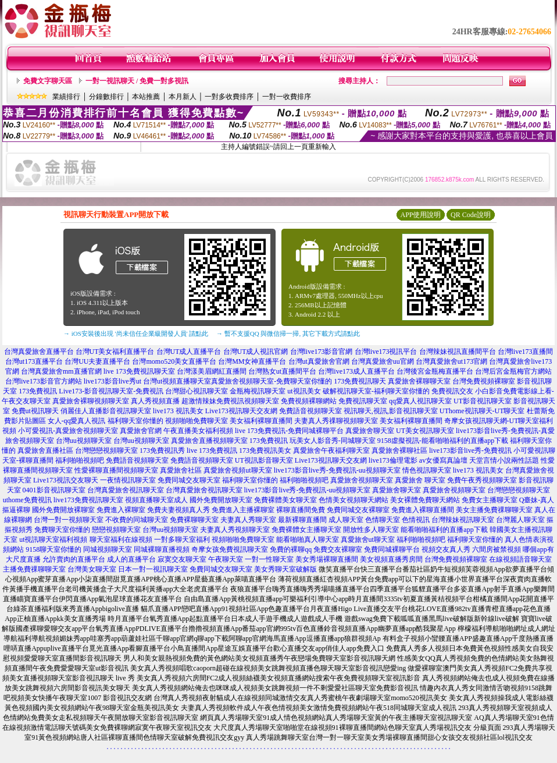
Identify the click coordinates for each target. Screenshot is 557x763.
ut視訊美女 (303, 391)
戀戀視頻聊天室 (116, 530)
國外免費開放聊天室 (221, 500)
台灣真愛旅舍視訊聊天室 (125, 490)
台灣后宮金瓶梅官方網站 (513, 371)
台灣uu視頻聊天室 (84, 440)
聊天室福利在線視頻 (121, 539)
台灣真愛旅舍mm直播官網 (61, 371)
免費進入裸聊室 (121, 510)
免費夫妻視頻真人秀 (178, 510)
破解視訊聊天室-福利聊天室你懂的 (376, 391)
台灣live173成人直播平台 (356, 371)
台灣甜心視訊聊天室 (196, 391)
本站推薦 (146, 97)
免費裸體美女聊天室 (285, 500)
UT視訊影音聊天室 (264, 460)
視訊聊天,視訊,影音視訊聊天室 (391, 411)
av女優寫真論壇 (443, 460)
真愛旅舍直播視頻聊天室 (209, 440)
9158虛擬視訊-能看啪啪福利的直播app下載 (442, 440)
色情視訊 (416, 520)
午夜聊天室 (225, 559)
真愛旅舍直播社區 (45, 450)
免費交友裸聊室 (337, 549)
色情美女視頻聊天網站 (353, 500)
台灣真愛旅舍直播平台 (39, 351)
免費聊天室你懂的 (62, 530)
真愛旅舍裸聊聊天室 (419, 381)
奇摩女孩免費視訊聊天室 (229, 549)
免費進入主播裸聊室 (243, 510)
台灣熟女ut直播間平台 (282, 371)
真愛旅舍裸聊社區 (399, 450)
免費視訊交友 (452, 391)
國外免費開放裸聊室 (63, 510)
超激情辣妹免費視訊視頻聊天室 (230, 401)
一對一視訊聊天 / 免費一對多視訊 (136, 81)
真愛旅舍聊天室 (369, 431)
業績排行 (66, 97)
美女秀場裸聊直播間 (326, 559)
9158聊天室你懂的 (53, 549)
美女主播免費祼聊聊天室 (494, 510)
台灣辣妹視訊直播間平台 (457, 351)
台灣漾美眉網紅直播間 (212, 371)
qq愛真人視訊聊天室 (420, 401)
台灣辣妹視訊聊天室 (462, 520)
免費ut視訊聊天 (35, 411)
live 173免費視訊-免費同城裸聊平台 (289, 431)
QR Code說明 (471, 215)
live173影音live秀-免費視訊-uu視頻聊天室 (337, 470)
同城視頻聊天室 (107, 549)
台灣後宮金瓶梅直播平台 (435, 371)
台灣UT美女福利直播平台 (115, 351)
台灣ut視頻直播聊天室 (177, 381)
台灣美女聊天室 (91, 569)
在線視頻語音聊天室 (520, 559)
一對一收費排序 (286, 97)
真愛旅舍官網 (141, 431)
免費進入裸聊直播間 (422, 510)
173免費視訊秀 (162, 450)
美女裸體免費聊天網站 (425, 500)
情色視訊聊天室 (426, 470)
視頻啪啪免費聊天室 (196, 421)
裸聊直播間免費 (300, 510)
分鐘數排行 (106, 97)
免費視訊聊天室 (362, 401)
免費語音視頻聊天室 (310, 411)
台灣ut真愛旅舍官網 (318, 361)
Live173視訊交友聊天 (65, 480)
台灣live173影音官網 (321, 351)
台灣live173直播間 (526, 351)
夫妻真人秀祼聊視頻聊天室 (336, 421)
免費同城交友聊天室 (189, 480)
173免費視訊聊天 (360, 381)
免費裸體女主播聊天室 (306, 530)
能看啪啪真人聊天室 (307, 539)
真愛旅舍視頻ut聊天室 (237, 470)
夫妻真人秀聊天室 (248, 520)
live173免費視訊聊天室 (88, 500)
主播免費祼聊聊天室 (34, 569)
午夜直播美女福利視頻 (198, 431)
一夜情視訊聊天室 (128, 480)
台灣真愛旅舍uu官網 (382, 361)
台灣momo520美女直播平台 (174, 361)
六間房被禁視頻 (496, 549)
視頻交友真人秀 (446, 549)
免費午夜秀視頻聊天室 (482, 480)
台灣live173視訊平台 (386, 351)
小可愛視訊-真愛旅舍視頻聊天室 (68, 431)
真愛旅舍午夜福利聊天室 (331, 450)
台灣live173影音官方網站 (43, 381)
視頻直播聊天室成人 (156, 500)
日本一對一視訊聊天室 (153, 569)
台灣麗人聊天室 (520, 520)
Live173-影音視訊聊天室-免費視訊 (111, 391)
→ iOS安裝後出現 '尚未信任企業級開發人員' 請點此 (135, 333)
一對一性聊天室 (269, 559)
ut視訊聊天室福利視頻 (53, 539)
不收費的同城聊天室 (136, 520)
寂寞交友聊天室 (182, 559)
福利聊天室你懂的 (135, 421)
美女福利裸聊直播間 (261, 421)
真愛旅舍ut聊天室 (368, 539)
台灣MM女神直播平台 (252, 361)
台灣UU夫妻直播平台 (97, 361)
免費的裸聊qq (291, 549)
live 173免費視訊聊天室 (139, 371)
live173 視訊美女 (178, 411)
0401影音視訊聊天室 (54, 490)
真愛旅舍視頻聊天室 (361, 480)
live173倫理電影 (393, 460)
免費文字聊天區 (47, 81)
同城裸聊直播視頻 (162, 549)
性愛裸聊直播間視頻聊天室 (116, 470)
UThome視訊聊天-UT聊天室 (482, 411)
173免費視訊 (38, 391)
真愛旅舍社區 (181, 470)
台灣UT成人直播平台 (189, 351)
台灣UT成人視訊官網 (255, 351)
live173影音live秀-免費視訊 (470, 450)
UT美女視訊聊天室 (425, 431)
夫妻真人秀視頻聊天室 (235, 530)
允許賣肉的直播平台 (73, 559)
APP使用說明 (420, 215)
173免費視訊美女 (265, 450)
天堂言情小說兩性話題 (504, 460)
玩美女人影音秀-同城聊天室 (333, 440)
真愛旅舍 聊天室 (420, 480)
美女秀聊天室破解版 (285, 569)
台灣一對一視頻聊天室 (68, 520)
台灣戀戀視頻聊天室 (106, 450)
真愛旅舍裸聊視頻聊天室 (90, 401)
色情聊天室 (382, 520)
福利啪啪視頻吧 (79, 460)
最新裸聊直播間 (302, 520)
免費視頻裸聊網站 (309, 401)
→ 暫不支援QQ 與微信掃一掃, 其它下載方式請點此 (288, 333)
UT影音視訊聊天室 (483, 401)
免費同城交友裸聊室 (358, 510)
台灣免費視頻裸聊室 (483, 381)
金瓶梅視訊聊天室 (257, 391)
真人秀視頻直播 (155, 401)
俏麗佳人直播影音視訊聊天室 (105, 411)
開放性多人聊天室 (371, 530)
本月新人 (183, 97)
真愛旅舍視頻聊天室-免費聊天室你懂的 (271, 381)
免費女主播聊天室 (489, 500)
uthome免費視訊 (27, 500)
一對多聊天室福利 (182, 539)
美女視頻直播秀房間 (391, 559)
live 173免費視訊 (212, 450)
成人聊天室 (346, 520)
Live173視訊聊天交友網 (241, 411)
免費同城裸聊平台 (392, 549)
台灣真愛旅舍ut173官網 (451, 361)
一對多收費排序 (229, 97)
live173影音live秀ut (112, 381)
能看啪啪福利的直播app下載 (444, 530)
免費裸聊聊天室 (194, 520)
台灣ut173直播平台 (34, 361)
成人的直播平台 (131, 559)
